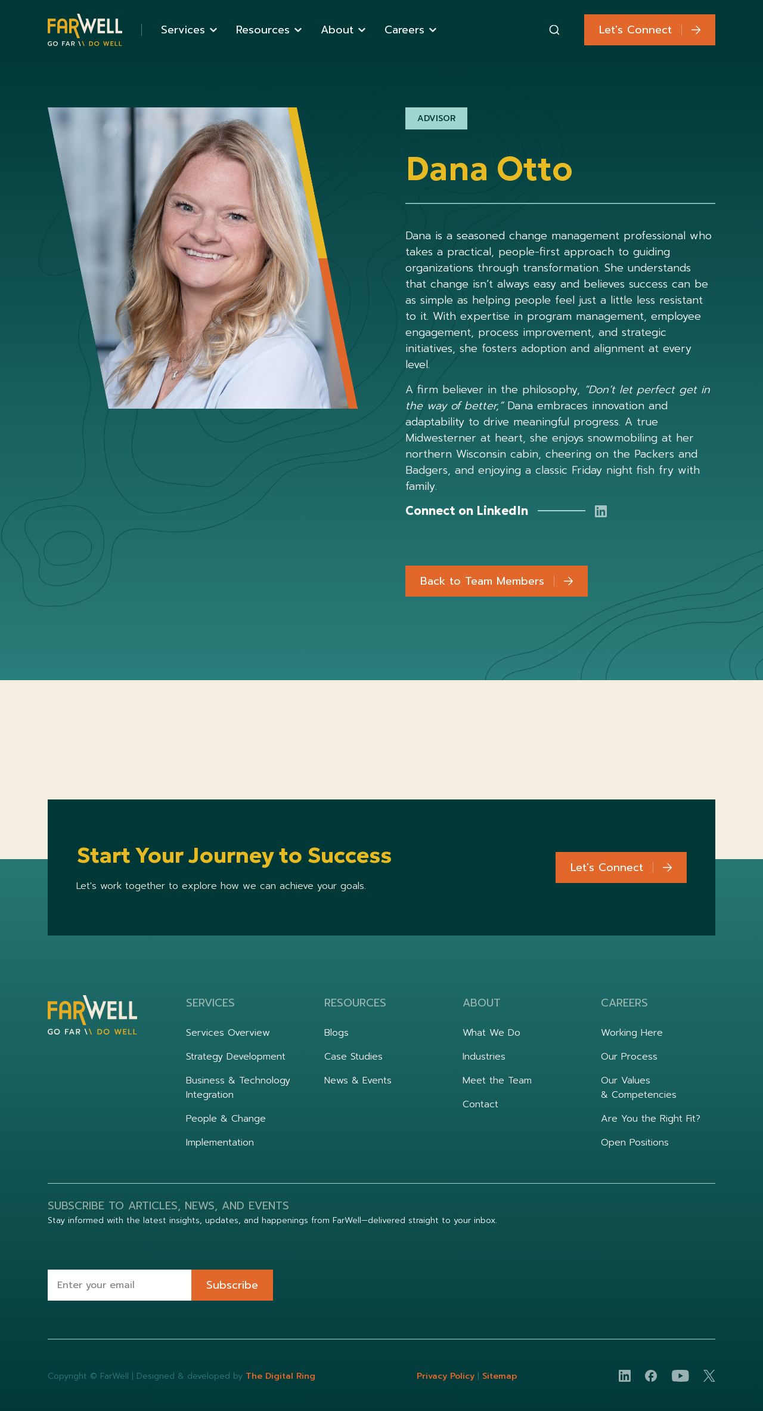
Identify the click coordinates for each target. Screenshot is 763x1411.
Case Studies (353, 1056)
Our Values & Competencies (639, 1087)
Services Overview (228, 1033)
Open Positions (635, 1142)
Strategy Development (236, 1056)
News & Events (358, 1080)
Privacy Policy (447, 1376)
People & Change (226, 1118)
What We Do (491, 1033)
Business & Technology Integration (238, 1087)
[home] (85, 30)
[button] (189, 30)
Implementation (220, 1142)
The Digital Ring (280, 1376)
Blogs (336, 1033)
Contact (480, 1104)
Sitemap (499, 1376)
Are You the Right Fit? (650, 1118)
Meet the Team (497, 1080)
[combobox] (554, 29)
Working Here (632, 1033)
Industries (484, 1056)
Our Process (629, 1056)
